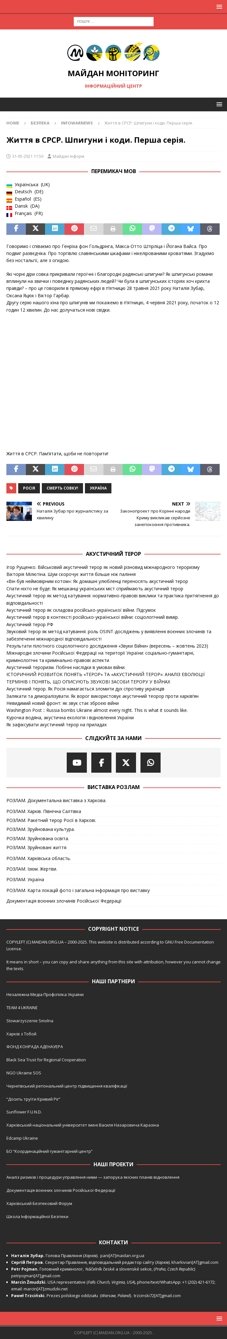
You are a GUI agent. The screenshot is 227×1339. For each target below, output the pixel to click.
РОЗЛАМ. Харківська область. (38, 858)
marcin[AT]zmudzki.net (46, 1289)
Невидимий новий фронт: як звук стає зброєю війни (62, 703)
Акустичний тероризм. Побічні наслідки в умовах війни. (65, 667)
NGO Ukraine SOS (23, 1073)
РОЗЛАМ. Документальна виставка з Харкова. (56, 800)
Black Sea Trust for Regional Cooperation (46, 1060)
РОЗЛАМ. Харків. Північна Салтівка (43, 811)
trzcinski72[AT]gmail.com (158, 1295)
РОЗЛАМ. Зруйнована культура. (40, 829)
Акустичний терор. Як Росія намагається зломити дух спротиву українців (85, 689)
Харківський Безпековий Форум (39, 1203)
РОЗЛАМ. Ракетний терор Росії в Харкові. (51, 820)
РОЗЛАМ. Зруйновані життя (36, 847)
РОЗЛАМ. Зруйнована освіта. (37, 838)
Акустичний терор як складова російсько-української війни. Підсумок (81, 610)
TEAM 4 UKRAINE (22, 1007)
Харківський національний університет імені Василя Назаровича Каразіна (82, 1125)
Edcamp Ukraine (22, 1138)
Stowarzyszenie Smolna (29, 1021)
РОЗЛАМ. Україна (25, 879)
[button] (218, 7)
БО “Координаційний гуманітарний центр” (49, 1151)
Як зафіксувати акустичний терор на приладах (56, 724)
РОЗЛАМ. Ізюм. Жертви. (31, 869)
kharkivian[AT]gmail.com (194, 1262)
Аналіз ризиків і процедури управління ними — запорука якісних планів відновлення (92, 1177)
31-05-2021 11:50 (27, 156)
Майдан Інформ (68, 156)
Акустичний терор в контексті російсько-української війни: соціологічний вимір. (92, 617)
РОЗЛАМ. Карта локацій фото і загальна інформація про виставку (78, 890)
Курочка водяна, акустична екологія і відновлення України (70, 717)
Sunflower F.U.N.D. (24, 1112)
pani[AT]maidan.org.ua (122, 1255)
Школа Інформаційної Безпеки (37, 1216)
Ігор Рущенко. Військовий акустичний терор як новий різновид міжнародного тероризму (103, 567)
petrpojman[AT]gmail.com (35, 1276)
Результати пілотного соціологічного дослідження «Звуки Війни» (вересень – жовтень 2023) (107, 646)
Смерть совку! (62, 488)
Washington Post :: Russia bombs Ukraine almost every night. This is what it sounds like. (97, 710)
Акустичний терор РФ (29, 624)
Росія (29, 488)
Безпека (40, 123)
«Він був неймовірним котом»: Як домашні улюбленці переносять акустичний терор (97, 581)
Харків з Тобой (21, 1034)
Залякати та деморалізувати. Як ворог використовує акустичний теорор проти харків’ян (102, 696)
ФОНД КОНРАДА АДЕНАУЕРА (35, 1046)
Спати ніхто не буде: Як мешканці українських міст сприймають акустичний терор (94, 589)
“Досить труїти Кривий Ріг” (33, 1099)
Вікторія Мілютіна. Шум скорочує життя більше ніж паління (71, 574)
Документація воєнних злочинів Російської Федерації (64, 901)
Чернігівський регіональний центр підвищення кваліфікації (66, 1086)
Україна (98, 488)
